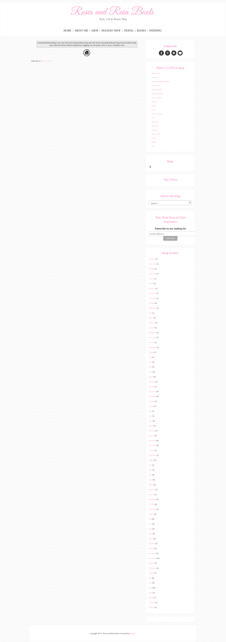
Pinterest (167, 53)
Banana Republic (157, 94)
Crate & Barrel (157, 98)
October (151, 269)
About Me (81, 30)
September (152, 274)
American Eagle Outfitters (161, 82)
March (151, 284)
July (150, 357)
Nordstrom (155, 126)
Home (67, 30)
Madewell (155, 122)
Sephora (154, 138)
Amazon (155, 77)
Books (141, 30)
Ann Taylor (156, 86)
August (151, 279)
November (152, 264)
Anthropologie (157, 90)
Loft (153, 118)
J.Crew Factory (157, 114)
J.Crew (154, 110)
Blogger (133, 633)
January (151, 328)
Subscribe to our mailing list (170, 228)
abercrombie (156, 73)
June (150, 362)
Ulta (153, 146)
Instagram (173, 53)
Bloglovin (180, 53)
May (150, 313)
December (152, 293)
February (152, 259)
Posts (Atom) (46, 61)
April (150, 372)
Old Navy (155, 130)
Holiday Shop (110, 30)
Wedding (155, 30)
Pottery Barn (156, 134)
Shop (95, 30)
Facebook (161, 53)
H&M (154, 106)
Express (154, 102)
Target (154, 142)
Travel (129, 30)
